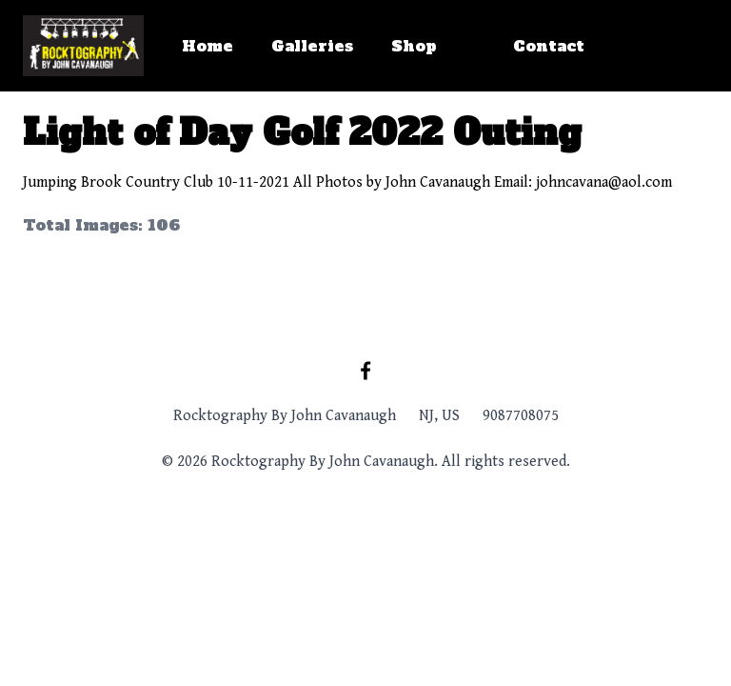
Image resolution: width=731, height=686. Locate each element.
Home (207, 45)
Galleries (312, 45)
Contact (548, 45)
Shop (414, 45)
